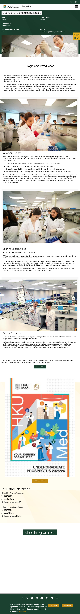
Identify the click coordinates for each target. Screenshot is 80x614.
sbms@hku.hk (9, 513)
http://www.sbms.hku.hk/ (12, 516)
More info (22, 611)
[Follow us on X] (27, 597)
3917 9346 (8, 496)
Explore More (40, 481)
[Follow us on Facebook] (22, 597)
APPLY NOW (40, 367)
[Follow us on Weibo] (47, 597)
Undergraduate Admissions (26, 7)
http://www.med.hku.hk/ (12, 502)
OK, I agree (54, 605)
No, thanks (67, 605)
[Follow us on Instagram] (37, 597)
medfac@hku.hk (9, 499)
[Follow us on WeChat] (52, 597)
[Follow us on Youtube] (32, 597)
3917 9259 (8, 510)
